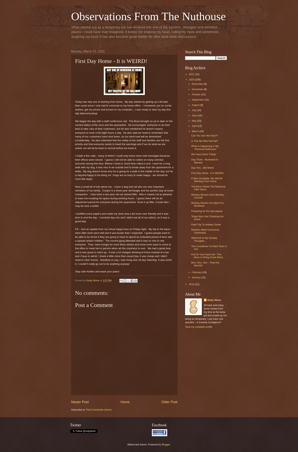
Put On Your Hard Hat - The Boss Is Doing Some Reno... (208, 256)
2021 (192, 74)
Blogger (166, 444)
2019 (192, 284)
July (194, 110)
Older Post (169, 402)
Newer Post (80, 402)
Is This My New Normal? (204, 141)
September (198, 99)
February (197, 272)
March (195, 131)
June (195, 115)
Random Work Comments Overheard (205, 231)
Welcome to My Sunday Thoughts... (204, 239)
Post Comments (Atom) (99, 409)
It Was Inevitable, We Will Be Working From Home (207, 180)
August (196, 105)
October (196, 94)
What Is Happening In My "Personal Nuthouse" (205, 147)
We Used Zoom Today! (203, 154)
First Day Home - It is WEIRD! (207, 173)
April (194, 125)
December (198, 83)
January (196, 277)
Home (125, 402)
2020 (192, 79)
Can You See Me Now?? (204, 135)
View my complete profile (198, 326)
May (194, 120)
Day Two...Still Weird (202, 167)
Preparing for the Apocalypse (207, 211)
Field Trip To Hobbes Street (206, 224)
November (198, 89)
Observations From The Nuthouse (148, 16)
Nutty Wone (214, 300)
